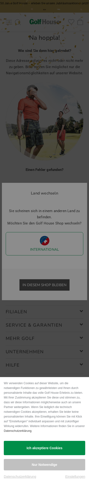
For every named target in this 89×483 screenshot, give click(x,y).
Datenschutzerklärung (18, 431)
